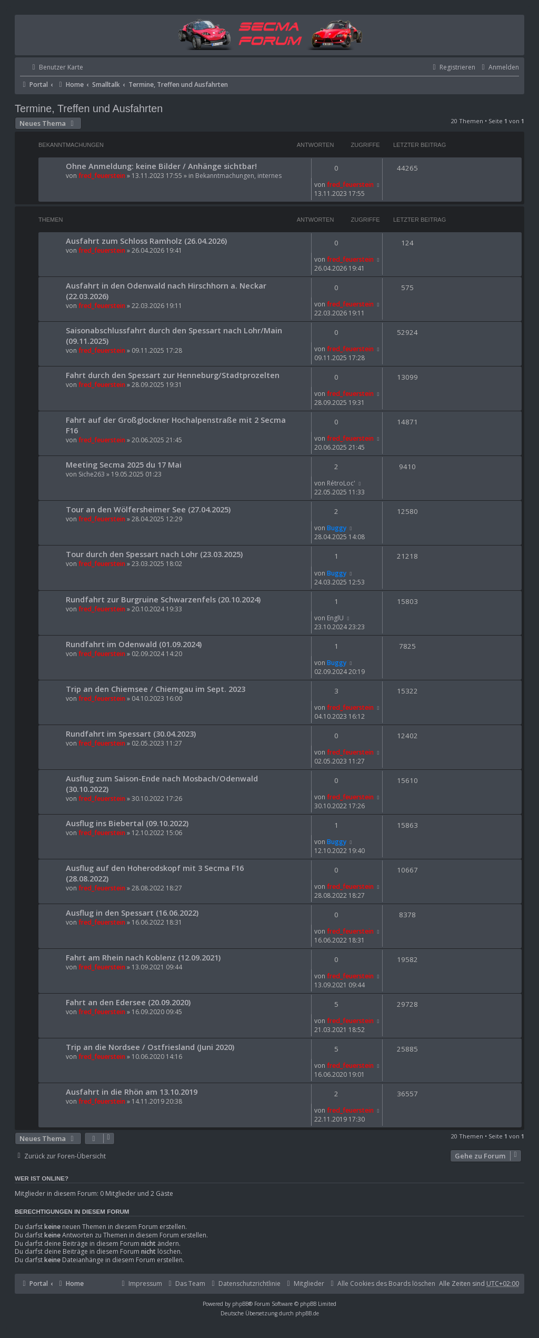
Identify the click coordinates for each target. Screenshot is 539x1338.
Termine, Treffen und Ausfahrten (89, 108)
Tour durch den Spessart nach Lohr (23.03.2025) (154, 554)
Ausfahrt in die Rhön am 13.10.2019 (131, 1091)
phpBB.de (307, 1313)
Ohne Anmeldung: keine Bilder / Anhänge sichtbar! (161, 166)
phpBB (240, 1303)
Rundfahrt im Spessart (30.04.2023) (131, 733)
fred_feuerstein (101, 175)
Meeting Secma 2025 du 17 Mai (124, 464)
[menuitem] (51, 68)
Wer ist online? (41, 1178)
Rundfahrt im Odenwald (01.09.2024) (134, 644)
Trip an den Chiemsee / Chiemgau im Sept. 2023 (155, 688)
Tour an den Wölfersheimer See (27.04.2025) (148, 509)
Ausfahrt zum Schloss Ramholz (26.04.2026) (146, 240)
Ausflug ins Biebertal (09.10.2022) (127, 823)
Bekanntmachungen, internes (238, 175)
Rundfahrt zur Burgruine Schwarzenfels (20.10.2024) (163, 599)
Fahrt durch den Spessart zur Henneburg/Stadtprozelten (173, 375)
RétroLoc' (341, 483)
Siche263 (91, 474)
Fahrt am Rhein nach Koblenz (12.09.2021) (143, 957)
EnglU (335, 617)
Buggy (336, 527)
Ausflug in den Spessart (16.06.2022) (132, 912)
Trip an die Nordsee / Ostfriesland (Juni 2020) (150, 1047)
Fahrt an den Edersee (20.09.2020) (128, 1002)
